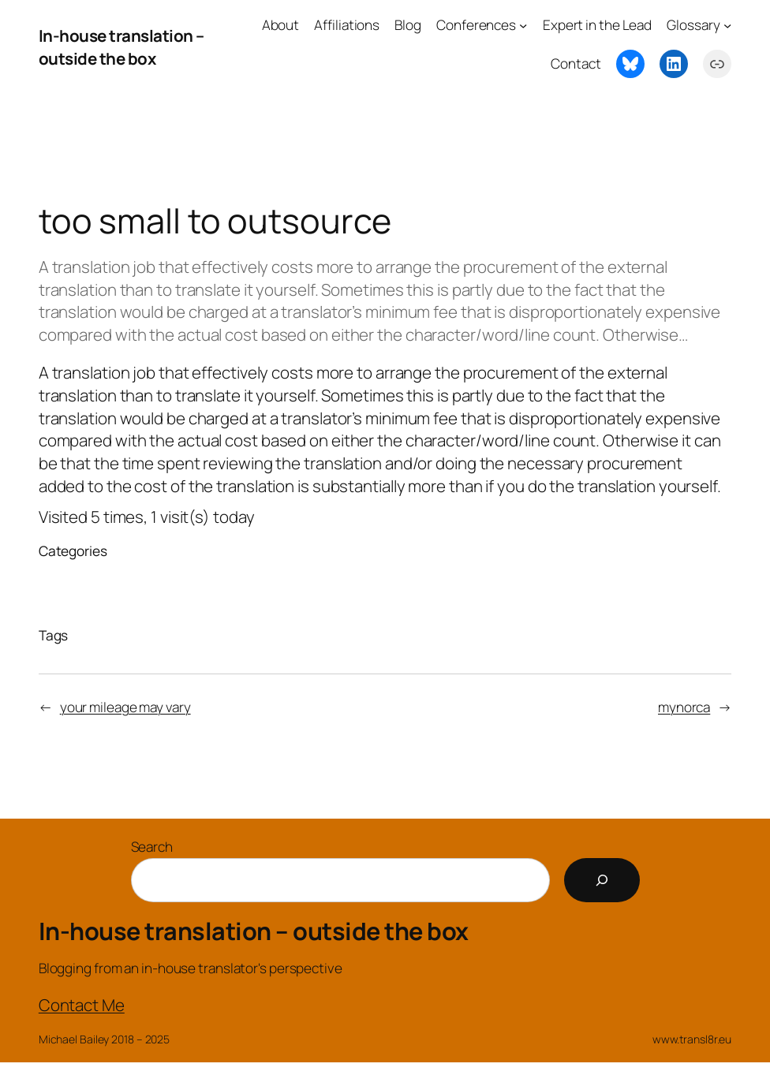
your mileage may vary (125, 707)
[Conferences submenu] (523, 25)
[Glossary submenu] (727, 25)
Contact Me (82, 1005)
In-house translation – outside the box (121, 46)
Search (152, 847)
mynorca (684, 707)
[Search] (602, 880)
